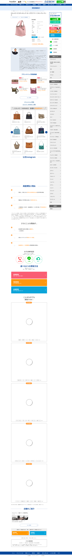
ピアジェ (51, 185)
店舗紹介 (44, 4)
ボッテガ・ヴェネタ (53, 167)
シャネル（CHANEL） (54, 91)
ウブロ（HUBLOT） (53, 108)
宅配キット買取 (20, 533)
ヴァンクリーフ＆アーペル (54, 97)
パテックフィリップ (53, 105)
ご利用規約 (42, 555)
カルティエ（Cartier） (54, 99)
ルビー (51, 117)
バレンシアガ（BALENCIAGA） (55, 151)
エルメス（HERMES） (24, 17)
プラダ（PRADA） (53, 122)
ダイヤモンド (52, 111)
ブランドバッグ (14, 17)
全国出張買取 (38, 533)
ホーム (7, 4)
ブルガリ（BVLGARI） (54, 129)
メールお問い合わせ (55, 22)
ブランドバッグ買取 (29, 102)
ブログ (64, 4)
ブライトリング (53, 142)
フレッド (51, 179)
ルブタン (51, 193)
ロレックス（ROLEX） (54, 102)
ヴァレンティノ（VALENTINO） (55, 161)
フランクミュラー (53, 145)
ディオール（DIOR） (53, 157)
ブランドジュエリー (53, 66)
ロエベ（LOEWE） (53, 164)
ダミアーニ (52, 173)
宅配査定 (55, 52)
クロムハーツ (52, 176)
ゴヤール (51, 170)
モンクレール (52, 199)
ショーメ (51, 187)
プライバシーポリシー (35, 555)
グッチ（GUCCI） (53, 119)
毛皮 (51, 202)
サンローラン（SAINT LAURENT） (55, 126)
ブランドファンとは (14, 4)
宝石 (51, 69)
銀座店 (51, 208)
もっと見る (29, 525)
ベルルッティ (52, 196)
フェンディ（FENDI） (54, 155)
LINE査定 (55, 42)
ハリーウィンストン (53, 94)
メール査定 (55, 45)
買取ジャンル (22, 4)
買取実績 (34, 4)
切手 (51, 77)
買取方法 (39, 4)
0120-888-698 (55, 16)
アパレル (51, 74)
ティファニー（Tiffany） (54, 136)
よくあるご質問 (58, 4)
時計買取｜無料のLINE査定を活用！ (55, 63)
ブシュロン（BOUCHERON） (54, 133)
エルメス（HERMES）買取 (29, 104)
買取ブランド (28, 4)
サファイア (52, 190)
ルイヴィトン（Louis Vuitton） (55, 88)
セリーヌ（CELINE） (54, 148)
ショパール (52, 182)
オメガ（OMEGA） (53, 139)
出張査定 (55, 48)
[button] (12, 132)
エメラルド (52, 114)
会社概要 (29, 555)
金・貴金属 (52, 72)
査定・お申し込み (51, 4)
